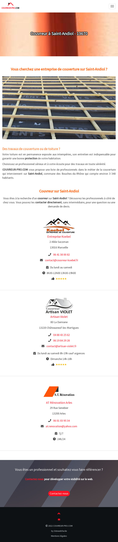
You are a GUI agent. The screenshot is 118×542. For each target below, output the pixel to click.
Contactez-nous (34, 479)
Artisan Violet (59, 317)
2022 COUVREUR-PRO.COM (59, 525)
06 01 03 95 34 (61, 420)
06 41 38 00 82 (61, 254)
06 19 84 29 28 (61, 340)
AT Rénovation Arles (59, 402)
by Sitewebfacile (59, 531)
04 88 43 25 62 (61, 335)
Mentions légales (59, 536)
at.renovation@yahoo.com (61, 426)
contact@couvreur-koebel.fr (61, 260)
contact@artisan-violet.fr (61, 346)
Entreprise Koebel (59, 236)
